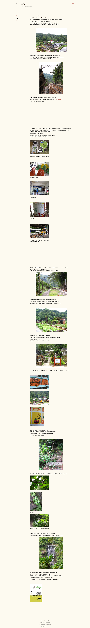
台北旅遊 (17, 20)
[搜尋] (73, 3)
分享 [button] (17, 15)
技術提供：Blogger (45, 620)
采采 (22, 3)
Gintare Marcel (47, 622)
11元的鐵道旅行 (58, 99)
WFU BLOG (47, 626)
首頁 (22, 9)
